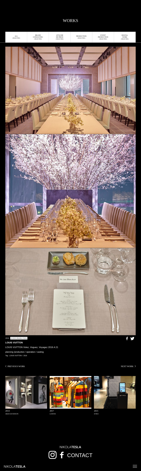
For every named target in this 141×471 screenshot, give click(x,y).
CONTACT (79, 455)
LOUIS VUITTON (15, 356)
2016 (25, 356)
